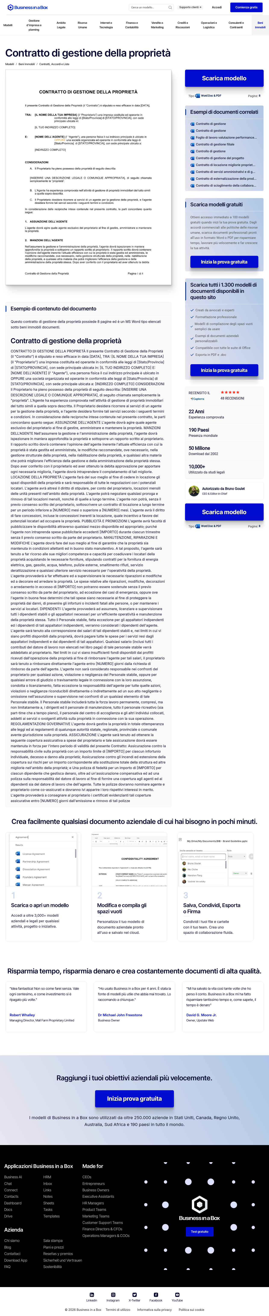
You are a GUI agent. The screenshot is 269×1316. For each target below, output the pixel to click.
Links (47, 1190)
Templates (51, 1216)
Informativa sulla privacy (154, 1310)
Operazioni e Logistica (209, 25)
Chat (8, 1183)
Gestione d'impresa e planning (33, 25)
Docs (8, 1209)
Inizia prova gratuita (134, 1098)
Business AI (13, 1177)
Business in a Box (88, 1310)
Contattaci (12, 1254)
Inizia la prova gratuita (224, 262)
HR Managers (93, 1203)
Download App (15, 1260)
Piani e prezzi (53, 1247)
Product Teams (94, 1209)
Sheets (48, 1203)
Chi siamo (11, 1240)
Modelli (7, 25)
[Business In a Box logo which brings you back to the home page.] (27, 7)
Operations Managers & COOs (105, 1236)
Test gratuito (199, 1231)
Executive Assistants (98, 1196)
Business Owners (95, 1190)
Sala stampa (53, 1240)
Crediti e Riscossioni (183, 25)
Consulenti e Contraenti (236, 25)
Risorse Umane (82, 25)
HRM (47, 1177)
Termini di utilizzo (118, 1310)
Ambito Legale (61, 25)
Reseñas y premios (58, 1254)
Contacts (11, 1196)
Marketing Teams (95, 1216)
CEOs (86, 1177)
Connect (11, 1190)
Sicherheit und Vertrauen (62, 1260)
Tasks (47, 1209)
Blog (7, 1247)
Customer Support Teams (102, 1222)
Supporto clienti (190, 7)
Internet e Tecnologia (106, 25)
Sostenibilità (52, 1267)
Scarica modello (224, 78)
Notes (48, 1196)
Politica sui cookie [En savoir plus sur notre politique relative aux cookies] (191, 1310)
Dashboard (13, 1203)
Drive (8, 1216)
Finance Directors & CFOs (102, 1229)
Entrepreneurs (93, 1183)
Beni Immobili (260, 25)
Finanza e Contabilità (131, 25)
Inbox (47, 1183)
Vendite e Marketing (157, 25)
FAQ (7, 1267)
